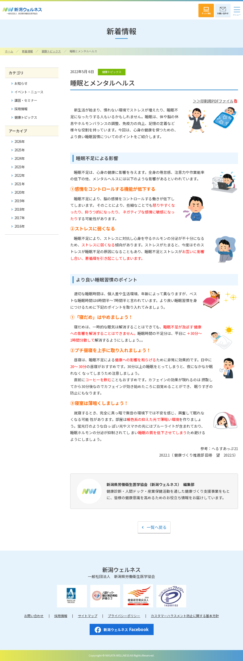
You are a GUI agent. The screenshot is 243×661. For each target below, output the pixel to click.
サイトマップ (87, 615)
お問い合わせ (34, 615)
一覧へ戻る (157, 527)
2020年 (19, 192)
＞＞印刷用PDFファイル (213, 100)
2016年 (19, 226)
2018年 (19, 209)
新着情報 (27, 51)
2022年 (19, 175)
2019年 (19, 200)
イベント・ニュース (28, 92)
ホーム (9, 51)
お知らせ (20, 83)
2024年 (19, 158)
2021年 (19, 184)
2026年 (19, 141)
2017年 (19, 217)
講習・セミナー (25, 100)
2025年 (19, 150)
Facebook (122, 629)
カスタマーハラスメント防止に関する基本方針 (185, 615)
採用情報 (20, 108)
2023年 (19, 167)
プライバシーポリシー (124, 615)
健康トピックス (51, 51)
